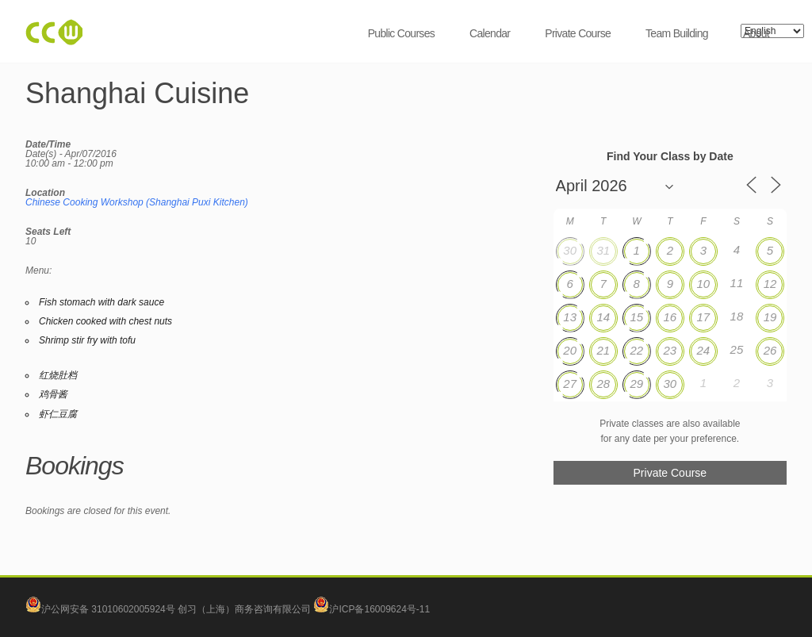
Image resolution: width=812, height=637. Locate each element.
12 (770, 283)
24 (703, 350)
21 (603, 350)
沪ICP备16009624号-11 (371, 609)
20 (569, 350)
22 (636, 350)
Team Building (676, 33)
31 (603, 250)
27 (569, 383)
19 (770, 317)
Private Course (578, 33)
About (756, 33)
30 (569, 250)
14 (603, 317)
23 (669, 350)
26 (770, 350)
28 (603, 383)
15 (636, 317)
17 (703, 317)
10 (703, 283)
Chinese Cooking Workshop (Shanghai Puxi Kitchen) (136, 202)
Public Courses (401, 33)
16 (669, 317)
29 (636, 383)
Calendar (489, 33)
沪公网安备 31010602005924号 (108, 609)
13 (569, 317)
